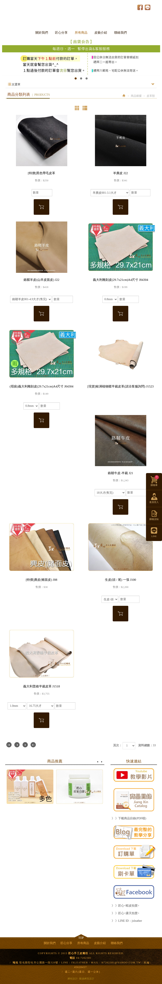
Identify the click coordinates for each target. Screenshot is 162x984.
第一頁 (9, 744)
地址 (15, 962)
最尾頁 (33, 744)
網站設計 (73, 978)
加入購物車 (41, 207)
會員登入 (154, 502)
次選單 (81, 84)
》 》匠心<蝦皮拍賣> (125, 905)
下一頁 (25, 744)
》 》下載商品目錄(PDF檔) (129, 818)
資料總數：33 (147, 745)
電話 (72, 957)
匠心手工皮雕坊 (81, 12)
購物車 (155, 480)
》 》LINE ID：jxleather (127, 920)
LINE (147, 7)
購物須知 (154, 519)
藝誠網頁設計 (86, 978)
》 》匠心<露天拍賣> (125, 913)
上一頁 (17, 744)
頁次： (117, 745)
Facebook (140, 7)
